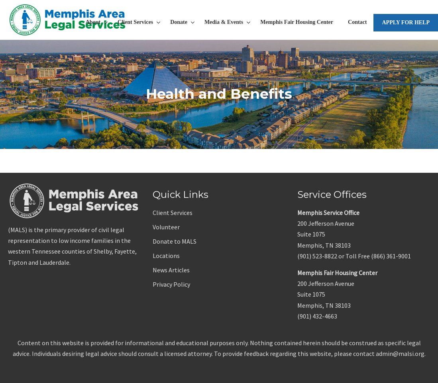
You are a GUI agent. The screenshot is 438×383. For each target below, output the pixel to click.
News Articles (171, 270)
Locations (166, 255)
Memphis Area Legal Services (68, 20)
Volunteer (166, 227)
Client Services (172, 212)
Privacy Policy (171, 284)
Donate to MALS (174, 241)
